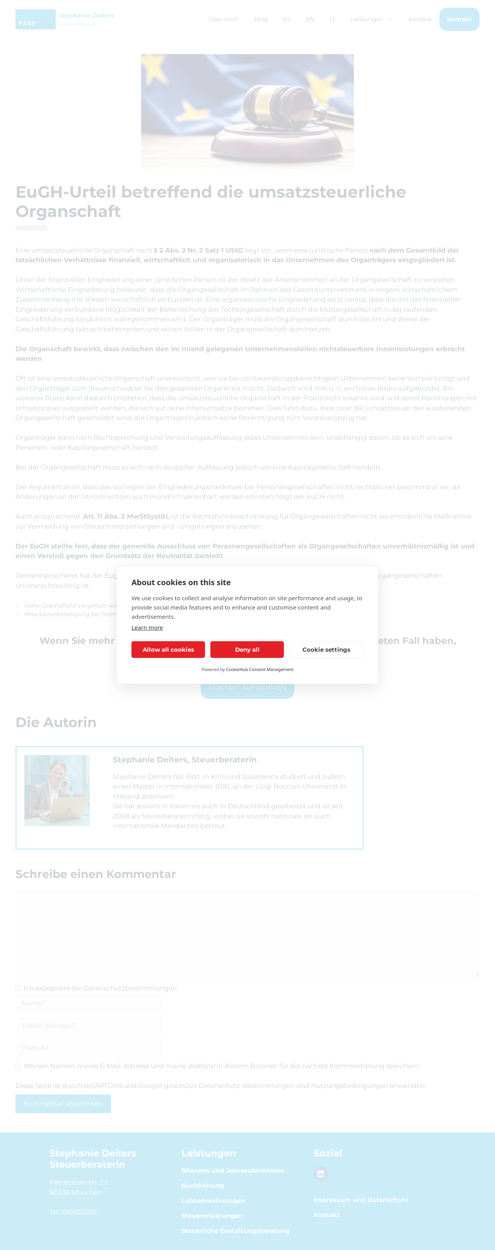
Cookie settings (326, 649)
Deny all (247, 649)
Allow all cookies (168, 649)
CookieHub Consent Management (260, 669)
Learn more (147, 627)
